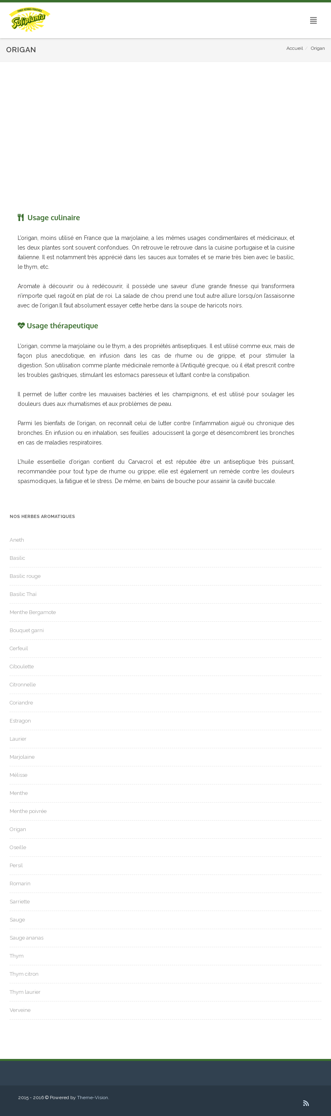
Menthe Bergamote (33, 612)
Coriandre (21, 703)
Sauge (17, 920)
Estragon (20, 721)
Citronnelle (23, 685)
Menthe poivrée (28, 811)
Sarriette (20, 902)
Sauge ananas (26, 938)
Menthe (19, 793)
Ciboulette (22, 666)
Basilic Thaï (23, 594)
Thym (17, 956)
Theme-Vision (92, 1097)
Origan (18, 829)
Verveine (20, 1010)
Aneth (17, 540)
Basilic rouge (25, 576)
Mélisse (18, 775)
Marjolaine (22, 757)
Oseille (18, 847)
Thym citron (24, 974)
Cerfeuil (19, 648)
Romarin (20, 884)
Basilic (17, 558)
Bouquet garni (27, 630)
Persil (16, 865)
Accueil (294, 48)
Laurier (18, 739)
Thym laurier (25, 992)
